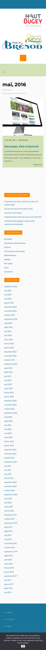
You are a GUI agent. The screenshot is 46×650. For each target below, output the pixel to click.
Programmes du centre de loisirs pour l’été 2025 (22, 217)
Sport (6, 268)
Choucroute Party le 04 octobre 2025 (18, 209)
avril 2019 (8, 539)
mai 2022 (8, 429)
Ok (23, 646)
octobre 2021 (9, 458)
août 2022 (8, 417)
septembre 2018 (10, 552)
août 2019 (8, 527)
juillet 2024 (8, 327)
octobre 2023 (9, 360)
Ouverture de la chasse (13, 213)
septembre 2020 (10, 495)
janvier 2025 (9, 303)
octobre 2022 (9, 409)
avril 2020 (8, 503)
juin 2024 (7, 331)
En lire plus (37, 164)
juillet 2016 (8, 588)
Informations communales (14, 251)
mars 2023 (8, 389)
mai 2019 (8, 535)
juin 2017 (7, 580)
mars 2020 (8, 507)
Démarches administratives (15, 243)
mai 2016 (8, 592)
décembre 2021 (10, 450)
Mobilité (7, 259)
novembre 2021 (10, 454)
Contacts (9, 612)
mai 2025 (8, 295)
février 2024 (9, 344)
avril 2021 (8, 474)
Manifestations (10, 255)
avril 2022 (8, 433)
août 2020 (8, 499)
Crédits (8, 626)
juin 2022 (7, 425)
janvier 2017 (9, 584)
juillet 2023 (8, 372)
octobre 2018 (9, 548)
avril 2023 (8, 384)
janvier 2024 (9, 348)
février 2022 (9, 442)
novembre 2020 (10, 486)
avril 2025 (8, 299)
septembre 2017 (10, 576)
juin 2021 (7, 466)
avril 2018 (8, 560)
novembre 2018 (10, 543)
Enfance (7, 247)
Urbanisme (8, 272)
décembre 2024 (10, 307)
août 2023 (8, 368)
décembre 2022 (10, 401)
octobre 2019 (9, 519)
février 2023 (9, 393)
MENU (23, 58)
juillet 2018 (8, 556)
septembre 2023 (10, 364)
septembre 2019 (10, 523)
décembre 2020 (10, 482)
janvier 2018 (9, 572)
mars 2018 (8, 564)
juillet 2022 (8, 421)
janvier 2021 (9, 478)
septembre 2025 (10, 287)
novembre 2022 (10, 405)
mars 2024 (8, 340)
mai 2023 (8, 380)
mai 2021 (8, 470)
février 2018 (9, 568)
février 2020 (9, 511)
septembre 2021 (10, 462)
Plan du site (10, 619)
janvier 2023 (9, 397)
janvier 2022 (9, 446)
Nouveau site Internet (21, 146)
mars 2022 (8, 437)
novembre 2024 (10, 311)
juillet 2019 (8, 531)
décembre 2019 (10, 515)
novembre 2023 (10, 356)
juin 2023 (7, 376)
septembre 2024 (10, 319)
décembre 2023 (10, 352)
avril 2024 (8, 335)
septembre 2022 (10, 413)
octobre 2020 (9, 490)
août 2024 (8, 323)
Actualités (24, 140)
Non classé (8, 264)
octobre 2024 (9, 315)
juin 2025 (7, 291)
